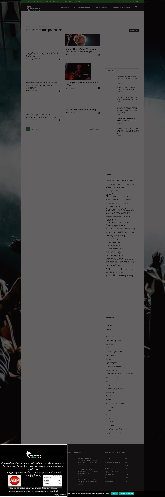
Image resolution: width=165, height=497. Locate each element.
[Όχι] (162, 494)
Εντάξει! (114, 493)
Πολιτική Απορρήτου (126, 493)
